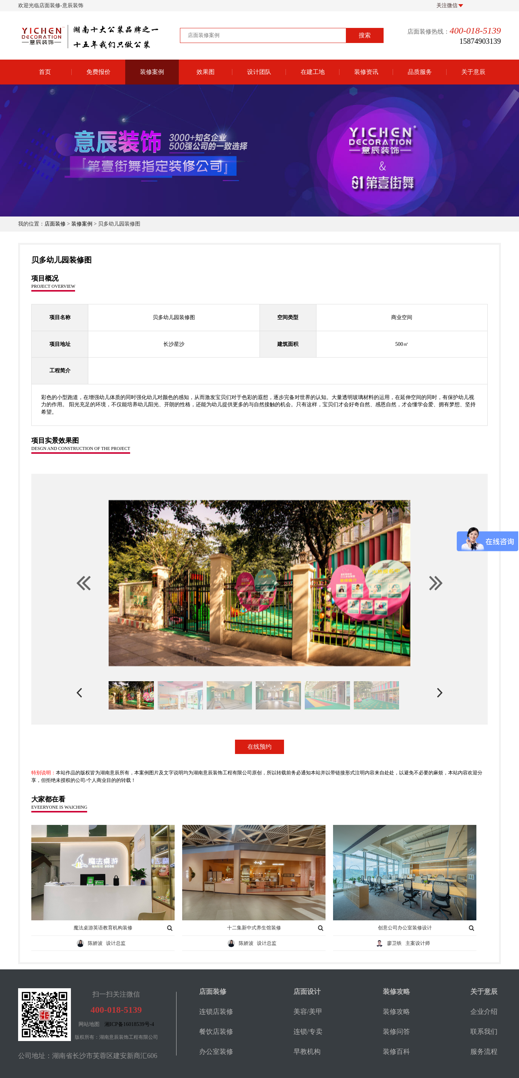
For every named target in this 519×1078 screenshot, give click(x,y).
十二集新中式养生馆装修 (254, 928)
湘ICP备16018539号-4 (129, 1024)
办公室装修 (216, 1051)
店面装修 (55, 224)
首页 (45, 72)
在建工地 (313, 72)
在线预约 (259, 746)
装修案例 (152, 72)
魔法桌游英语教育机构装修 (103, 928)
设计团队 (259, 72)
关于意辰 (473, 72)
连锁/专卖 (307, 1031)
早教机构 (307, 1051)
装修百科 (396, 1051)
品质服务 (420, 72)
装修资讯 (366, 72)
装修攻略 (396, 1011)
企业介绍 (484, 1011)
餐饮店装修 (216, 1031)
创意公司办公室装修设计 (405, 928)
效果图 (206, 72)
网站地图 (89, 1024)
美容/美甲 (307, 1011)
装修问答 (396, 1031)
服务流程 (484, 1051)
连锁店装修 (216, 1011)
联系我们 (484, 1031)
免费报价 (98, 72)
